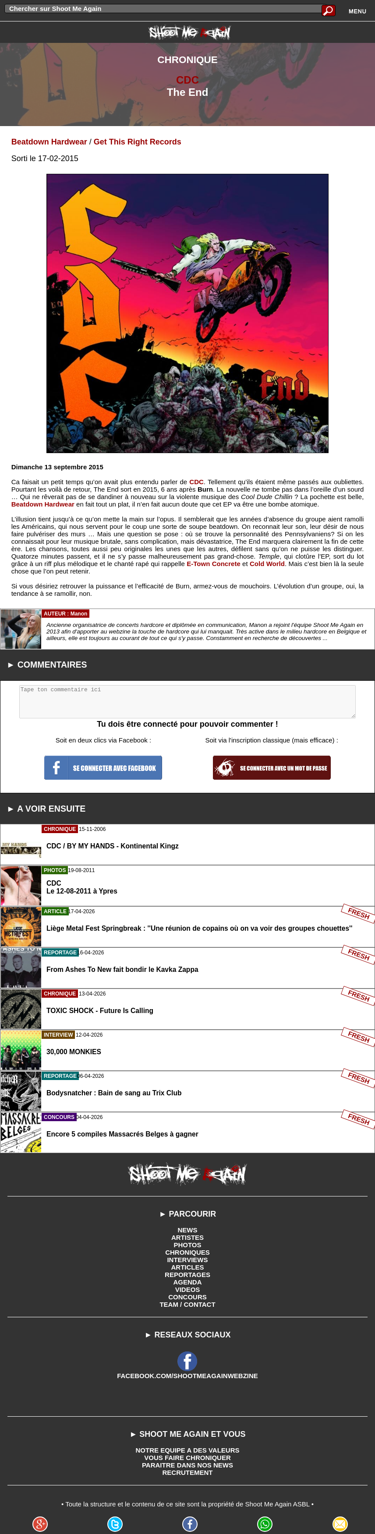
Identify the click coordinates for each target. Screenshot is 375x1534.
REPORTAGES (187, 1274)
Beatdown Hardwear (49, 141)
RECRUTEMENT (188, 1472)
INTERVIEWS (187, 1259)
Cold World (267, 563)
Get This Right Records (137, 141)
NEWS (188, 1230)
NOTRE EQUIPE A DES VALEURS (188, 1450)
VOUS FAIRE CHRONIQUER (187, 1457)
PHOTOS (187, 1245)
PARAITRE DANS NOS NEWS (187, 1465)
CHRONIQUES (187, 1252)
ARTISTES (187, 1237)
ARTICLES (187, 1267)
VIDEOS (187, 1289)
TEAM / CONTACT (187, 1304)
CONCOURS (187, 1297)
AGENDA (187, 1282)
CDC (187, 80)
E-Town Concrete (213, 563)
